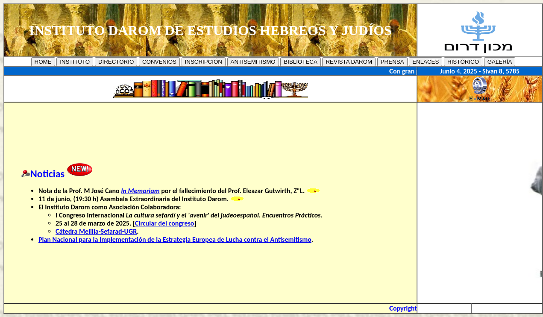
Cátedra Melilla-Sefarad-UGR (96, 231)
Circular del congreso (164, 223)
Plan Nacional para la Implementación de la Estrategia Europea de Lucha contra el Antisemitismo (174, 239)
